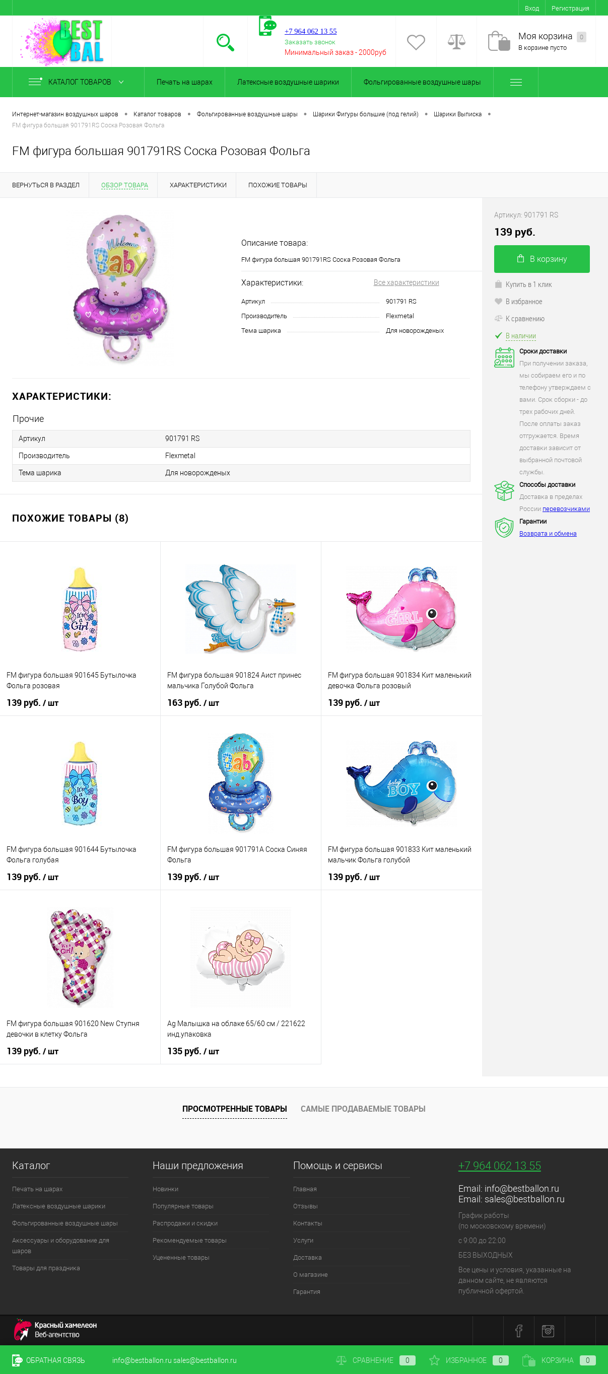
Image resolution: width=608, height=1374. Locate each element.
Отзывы (305, 1206)
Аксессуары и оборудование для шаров (60, 1246)
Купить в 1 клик (523, 284)
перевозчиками (566, 509)
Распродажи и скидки (185, 1223)
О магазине (310, 1274)
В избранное (518, 301)
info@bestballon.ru (522, 1188)
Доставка (307, 1257)
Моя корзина (552, 36)
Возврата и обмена (548, 533)
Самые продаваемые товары (363, 1108)
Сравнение (376, 1360)
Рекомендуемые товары (190, 1240)
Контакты (307, 1223)
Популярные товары (183, 1206)
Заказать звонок (310, 42)
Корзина (559, 1360)
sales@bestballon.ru (525, 1199)
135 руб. (193, 1051)
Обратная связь (48, 1360)
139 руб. (32, 702)
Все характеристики (406, 282)
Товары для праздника (46, 1268)
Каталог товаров (78, 82)
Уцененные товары (181, 1257)
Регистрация (570, 8)
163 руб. (193, 702)
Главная (305, 1189)
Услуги (303, 1240)
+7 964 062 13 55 (499, 1166)
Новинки (165, 1189)
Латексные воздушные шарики (288, 82)
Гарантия (306, 1291)
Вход (532, 8)
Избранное (469, 1360)
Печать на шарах (185, 82)
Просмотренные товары (234, 1108)
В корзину (542, 259)
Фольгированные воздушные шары (422, 82)
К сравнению (519, 318)
